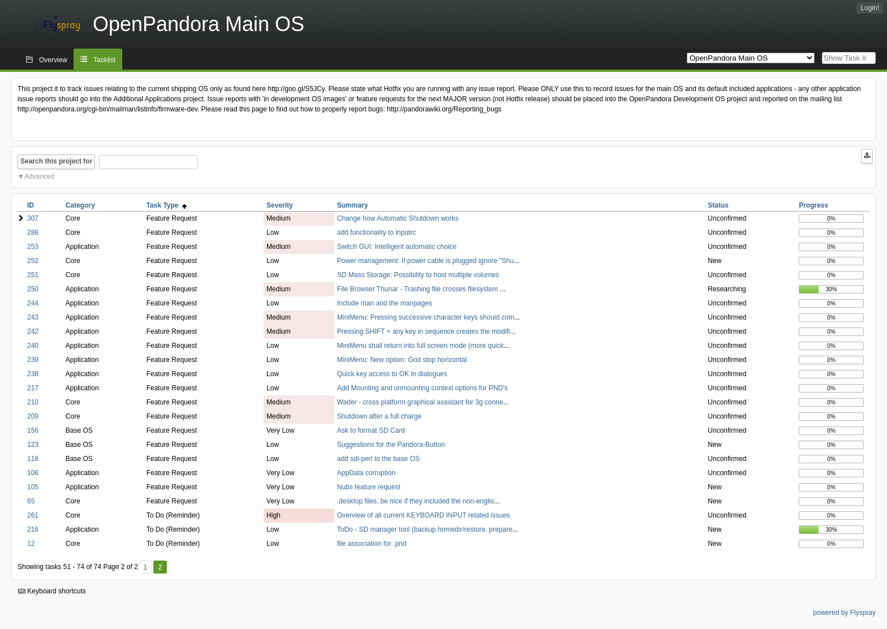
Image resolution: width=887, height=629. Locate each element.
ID (30, 205)
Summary (352, 205)
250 (32, 289)
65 (31, 501)
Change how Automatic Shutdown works (398, 218)
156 (32, 430)
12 (31, 544)
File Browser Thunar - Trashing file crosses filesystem (418, 289)
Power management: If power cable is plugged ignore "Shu (425, 261)
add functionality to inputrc (376, 232)
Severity (279, 205)
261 (32, 515)
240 (32, 346)
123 (32, 445)
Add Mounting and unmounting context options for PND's (422, 388)
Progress (813, 205)
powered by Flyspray (844, 613)
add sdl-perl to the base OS (378, 459)
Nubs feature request (369, 487)
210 (32, 402)
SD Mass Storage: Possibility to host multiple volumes (418, 275)
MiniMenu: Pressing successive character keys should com (425, 317)
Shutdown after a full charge (379, 416)
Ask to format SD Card (371, 430)
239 (32, 360)
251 (32, 275)
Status (718, 205)
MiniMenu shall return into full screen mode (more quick (420, 346)
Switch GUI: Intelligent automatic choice (397, 247)
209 (32, 416)
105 (32, 487)
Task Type (167, 205)
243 (32, 317)
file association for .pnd (372, 544)
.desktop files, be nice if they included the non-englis (415, 501)
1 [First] (145, 567)
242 (32, 331)
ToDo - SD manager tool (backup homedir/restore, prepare (425, 529)
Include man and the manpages (384, 303)
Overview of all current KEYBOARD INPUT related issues (423, 515)
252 (32, 261)
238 (32, 374)
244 (32, 303)
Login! (869, 8)
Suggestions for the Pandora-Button (391, 445)
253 (32, 247)
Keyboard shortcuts (52, 591)
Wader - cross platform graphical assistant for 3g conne (420, 402)
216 (32, 529)
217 (32, 388)
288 (32, 232)
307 (32, 218)
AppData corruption (366, 473)
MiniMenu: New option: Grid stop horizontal (402, 360)
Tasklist (104, 60)
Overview (53, 60)
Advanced (39, 176)
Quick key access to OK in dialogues (392, 374)
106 (32, 473)
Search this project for (56, 161)
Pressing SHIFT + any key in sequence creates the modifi (423, 331)
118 (32, 459)
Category (80, 205)
